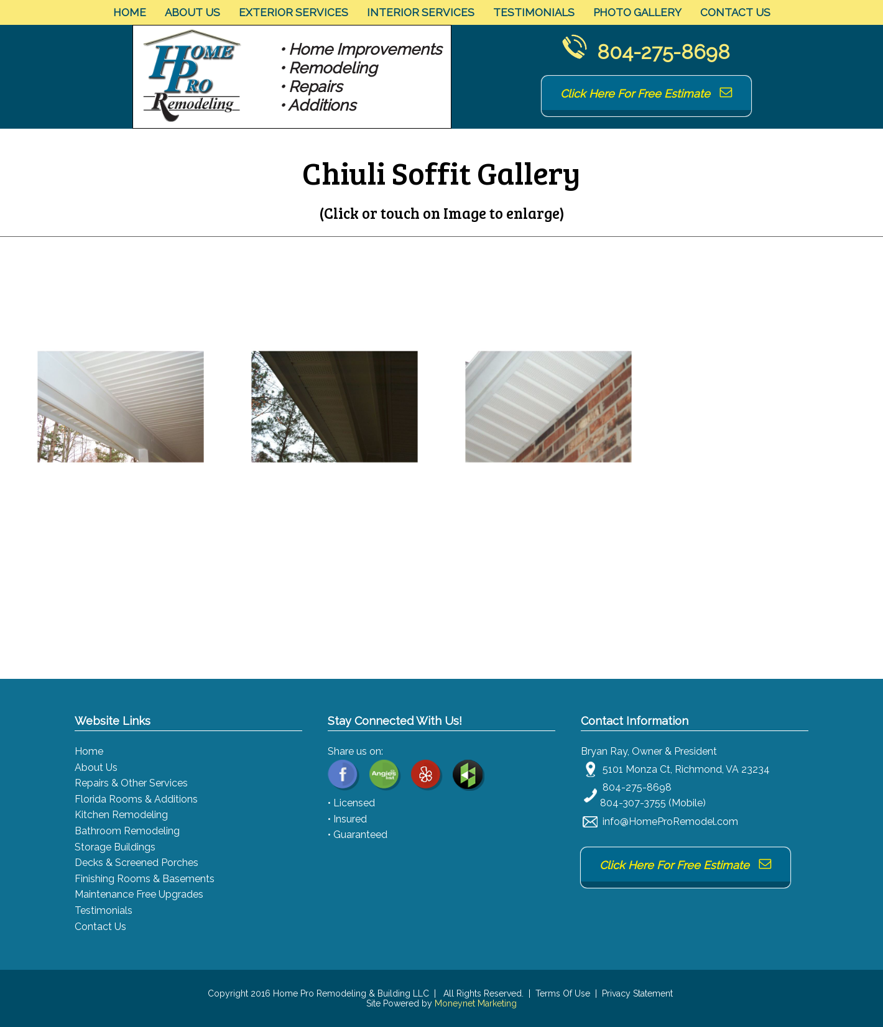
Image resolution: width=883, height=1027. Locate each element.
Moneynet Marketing (476, 1003)
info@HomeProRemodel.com (670, 821)
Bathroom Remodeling (127, 831)
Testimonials (534, 12)
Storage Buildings (115, 847)
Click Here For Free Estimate (646, 93)
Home (129, 12)
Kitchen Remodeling (121, 815)
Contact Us (735, 12)
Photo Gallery (637, 12)
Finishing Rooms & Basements (145, 879)
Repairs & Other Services (131, 783)
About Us (192, 12)
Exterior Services (293, 12)
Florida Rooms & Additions (136, 799)
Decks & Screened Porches (136, 862)
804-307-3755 (633, 803)
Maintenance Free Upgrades (139, 894)
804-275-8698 (663, 51)
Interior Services (420, 12)
